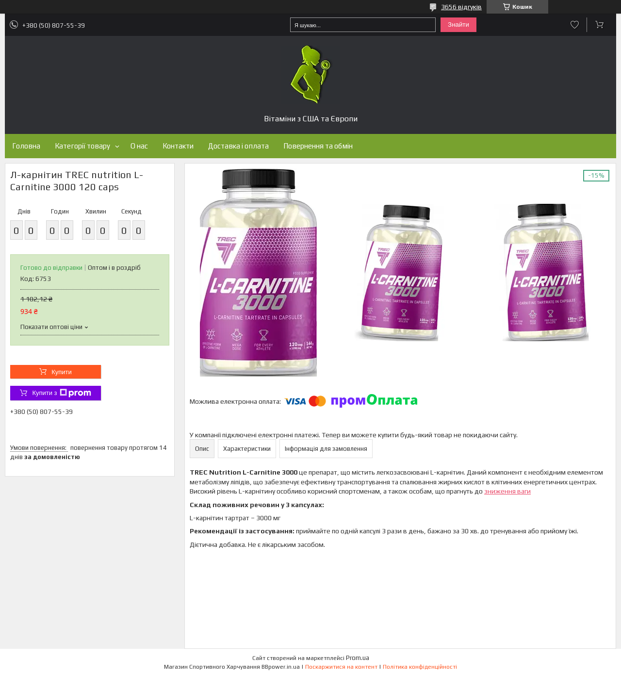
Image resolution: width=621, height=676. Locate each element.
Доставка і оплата (238, 146)
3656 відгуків (461, 7)
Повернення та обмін (318, 146)
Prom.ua (357, 657)
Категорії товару (82, 146)
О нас (139, 146)
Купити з (61, 393)
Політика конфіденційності (420, 666)
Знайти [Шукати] (458, 24)
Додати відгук (574, 24)
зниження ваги (507, 491)
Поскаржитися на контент (341, 666)
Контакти (178, 146)
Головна (26, 146)
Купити (61, 372)
